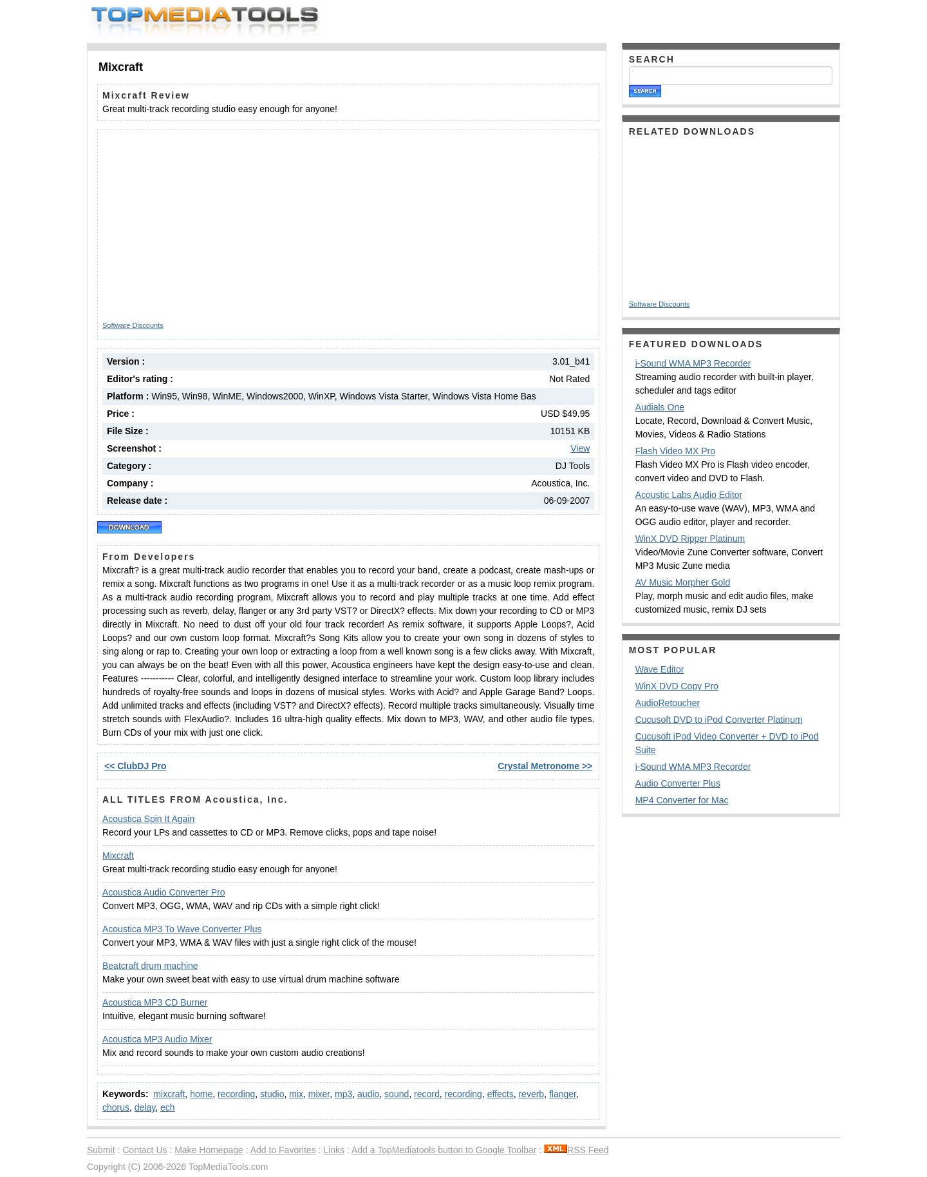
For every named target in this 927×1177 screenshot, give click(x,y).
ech (167, 1107)
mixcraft (169, 1094)
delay (145, 1107)
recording (236, 1094)
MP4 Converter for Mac (682, 800)
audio (368, 1094)
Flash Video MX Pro (675, 451)
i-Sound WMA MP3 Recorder (693, 363)
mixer (319, 1094)
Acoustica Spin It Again (148, 819)
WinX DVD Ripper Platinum (690, 538)
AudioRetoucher (667, 703)
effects (500, 1094)
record (427, 1094)
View (580, 448)
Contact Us (144, 1150)
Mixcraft (118, 855)
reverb (531, 1094)
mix (296, 1094)
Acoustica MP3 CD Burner (154, 1002)
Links (333, 1150)
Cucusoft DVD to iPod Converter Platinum (719, 719)
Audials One (659, 407)
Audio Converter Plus (677, 783)
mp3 (343, 1094)
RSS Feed (576, 1150)
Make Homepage (208, 1150)
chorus (115, 1107)
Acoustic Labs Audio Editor (689, 495)
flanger (562, 1094)
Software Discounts (133, 325)
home (201, 1094)
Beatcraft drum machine (150, 966)
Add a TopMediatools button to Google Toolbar (443, 1150)
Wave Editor (659, 669)
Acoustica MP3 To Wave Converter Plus (181, 929)
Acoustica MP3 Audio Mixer (157, 1039)
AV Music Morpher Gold (683, 582)
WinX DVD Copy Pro (676, 686)
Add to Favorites (283, 1150)
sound (396, 1094)
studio (272, 1094)
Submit (101, 1150)
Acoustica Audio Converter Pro (163, 892)
